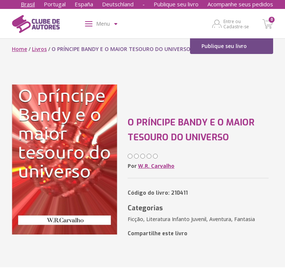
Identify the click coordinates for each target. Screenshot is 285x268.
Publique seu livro (176, 4)
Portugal (55, 4)
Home (19, 48)
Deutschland (118, 4)
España (84, 4)
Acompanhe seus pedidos (240, 4)
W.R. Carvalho (156, 165)
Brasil (28, 4)
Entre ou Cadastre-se (236, 23)
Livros (39, 48)
